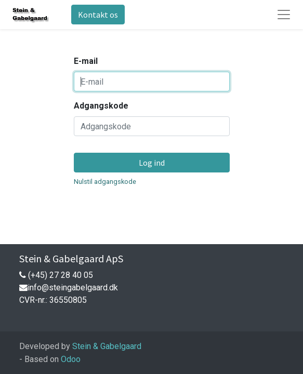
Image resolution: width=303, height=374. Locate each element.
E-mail (86, 61)
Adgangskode (101, 106)
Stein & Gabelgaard (106, 346)
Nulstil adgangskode (105, 181)
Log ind (152, 162)
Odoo (71, 359)
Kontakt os (98, 14)
